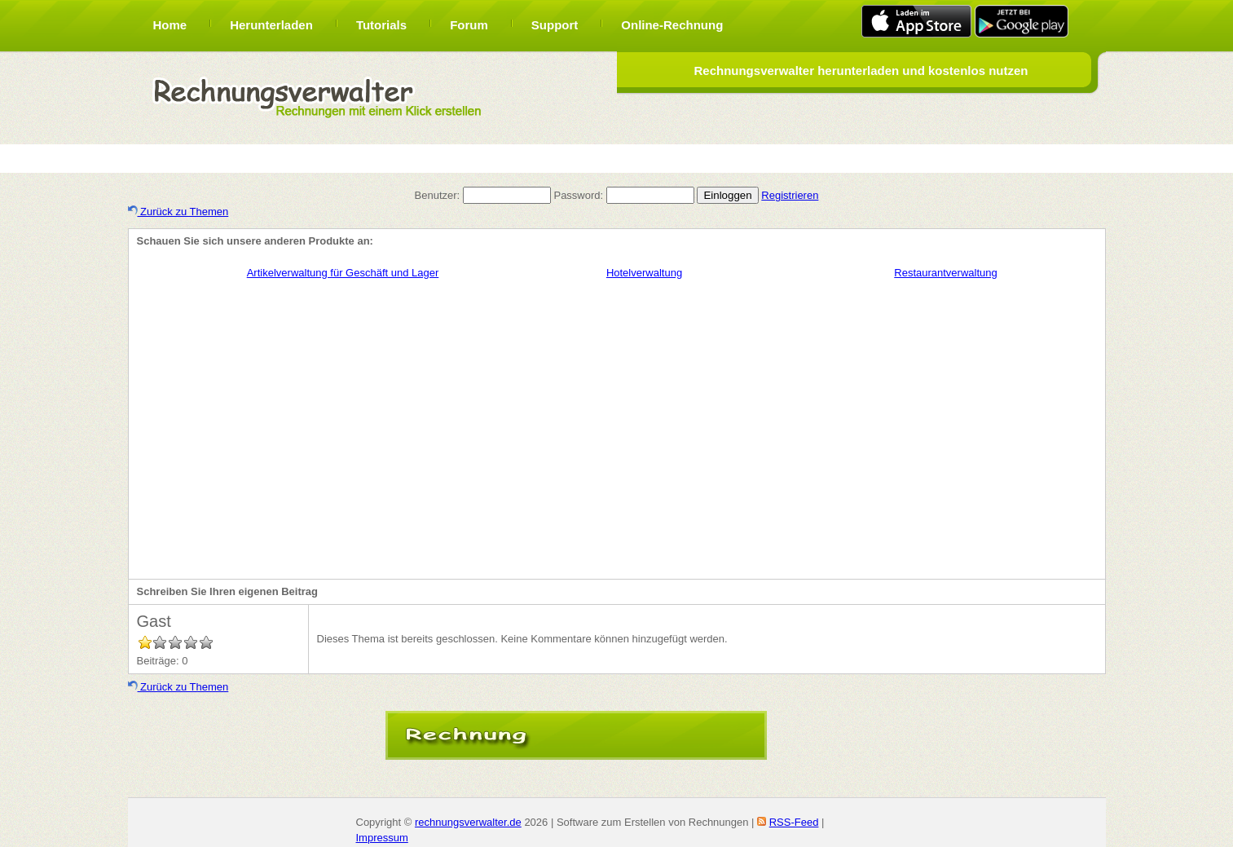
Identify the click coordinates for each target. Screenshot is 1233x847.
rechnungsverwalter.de (468, 822)
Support (555, 25)
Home (170, 25)
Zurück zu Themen (178, 211)
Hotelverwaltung (644, 273)
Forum (469, 25)
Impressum (382, 838)
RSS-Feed (794, 822)
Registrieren (789, 195)
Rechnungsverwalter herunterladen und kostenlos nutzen (861, 70)
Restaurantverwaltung (945, 273)
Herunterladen (271, 25)
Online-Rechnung (672, 25)
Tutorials (381, 25)
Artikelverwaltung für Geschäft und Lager (343, 273)
